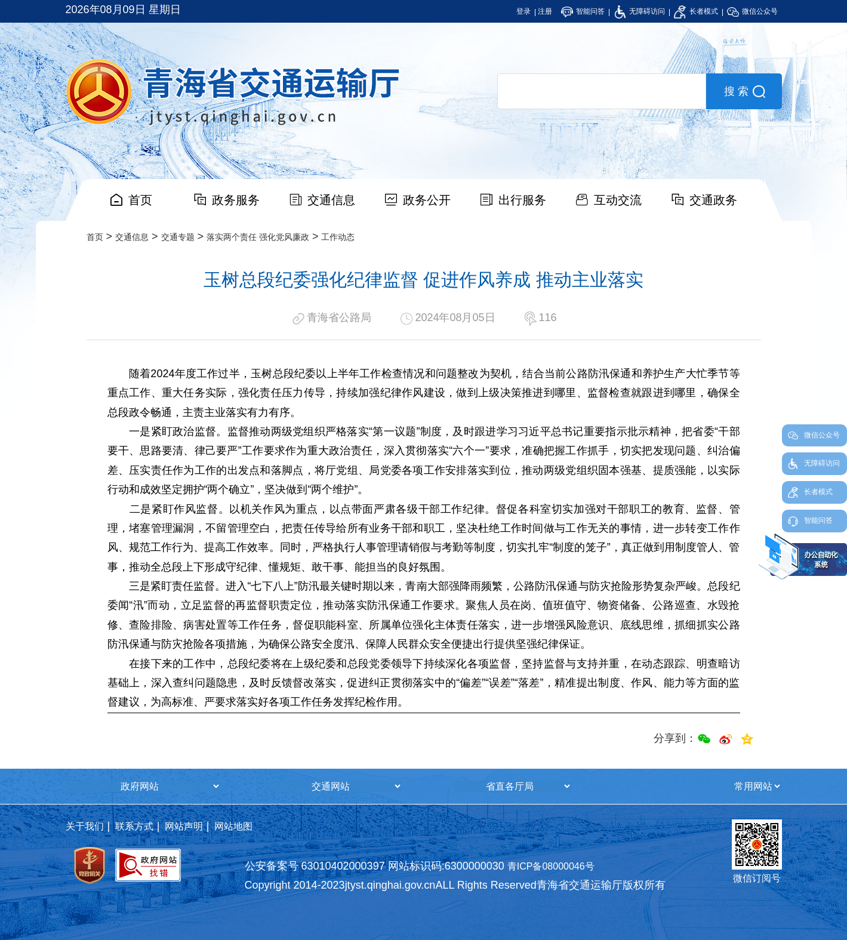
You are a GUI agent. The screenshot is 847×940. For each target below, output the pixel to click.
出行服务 (522, 200)
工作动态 (338, 237)
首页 (140, 200)
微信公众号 (752, 11)
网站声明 (184, 826)
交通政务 (713, 200)
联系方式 (134, 826)
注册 (545, 11)
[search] (601, 91)
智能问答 (583, 11)
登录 (523, 11)
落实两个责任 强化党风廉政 (258, 237)
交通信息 (331, 200)
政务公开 (427, 200)
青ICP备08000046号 (551, 866)
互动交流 (618, 200)
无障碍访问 (639, 11)
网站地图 (233, 826)
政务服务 (236, 200)
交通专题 (178, 237)
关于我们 (85, 826)
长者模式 (695, 11)
